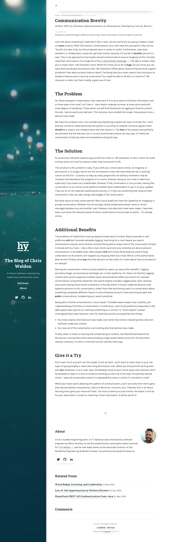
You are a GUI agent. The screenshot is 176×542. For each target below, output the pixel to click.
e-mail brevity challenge (113, 61)
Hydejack (107, 531)
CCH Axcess (64, 447)
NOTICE (111, 527)
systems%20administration (71, 15)
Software (23, 283)
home (57, 15)
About (23, 288)
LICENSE (101, 527)
